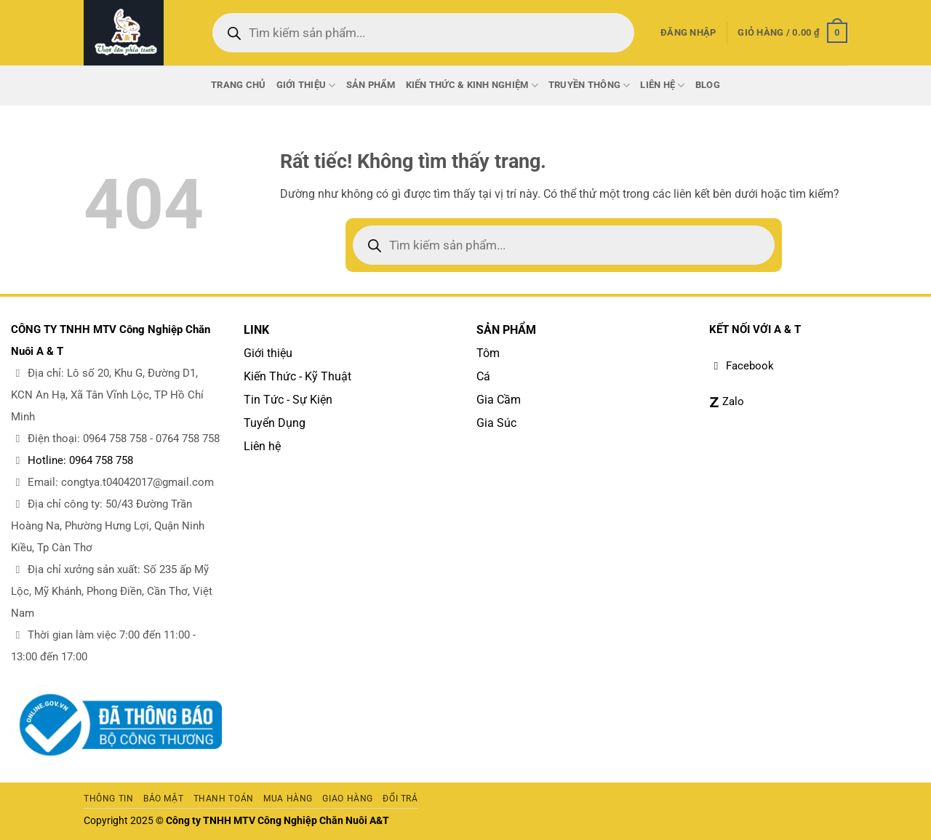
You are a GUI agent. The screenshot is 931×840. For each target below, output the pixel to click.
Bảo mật (163, 798)
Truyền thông (589, 85)
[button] (688, 32)
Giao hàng (347, 798)
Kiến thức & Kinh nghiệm (472, 85)
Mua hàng (288, 798)
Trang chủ (238, 84)
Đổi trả (400, 798)
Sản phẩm (371, 84)
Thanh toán (223, 798)
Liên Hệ (662, 85)
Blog (707, 84)
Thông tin (109, 798)
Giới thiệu (306, 85)
